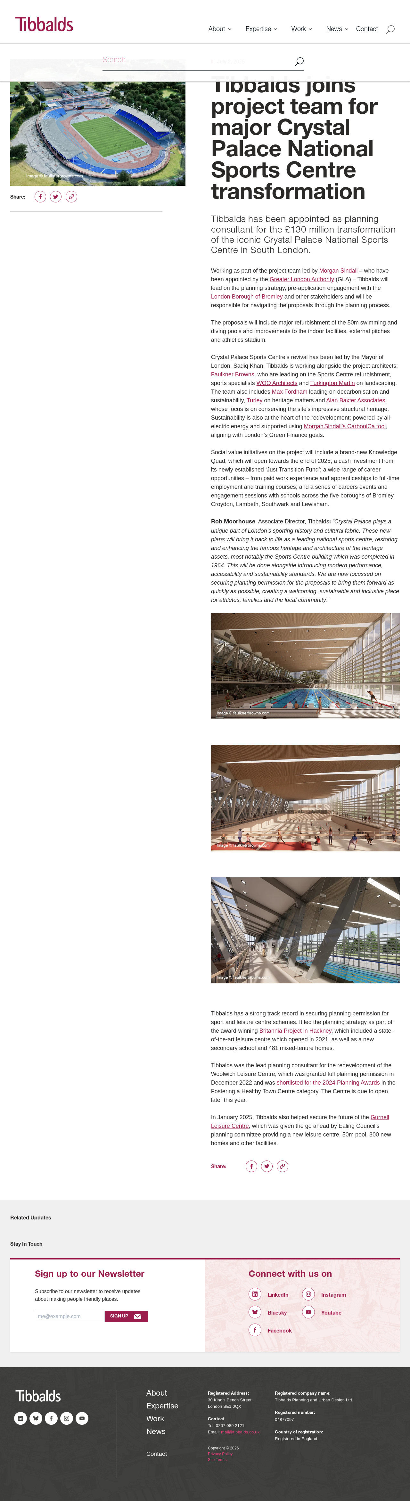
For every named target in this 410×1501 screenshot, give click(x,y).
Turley (254, 400)
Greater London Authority (302, 279)
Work (298, 30)
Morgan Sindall (338, 270)
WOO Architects (277, 383)
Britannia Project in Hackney (295, 1031)
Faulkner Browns (232, 374)
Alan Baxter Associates (355, 400)
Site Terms (217, 1459)
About (217, 30)
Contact (367, 30)
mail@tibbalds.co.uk (240, 1432)
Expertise (258, 30)
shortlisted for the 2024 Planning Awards (328, 1082)
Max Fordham (290, 392)
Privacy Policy (220, 1454)
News (334, 30)
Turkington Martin (332, 383)
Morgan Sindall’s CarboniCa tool (345, 426)
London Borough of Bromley (247, 296)
